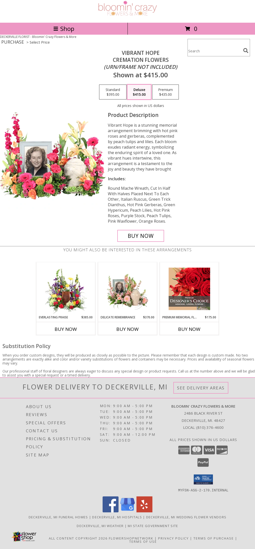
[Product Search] (214, 50)
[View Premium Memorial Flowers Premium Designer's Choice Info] (189, 289)
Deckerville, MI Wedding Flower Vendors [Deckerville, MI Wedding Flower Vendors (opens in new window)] (186, 517)
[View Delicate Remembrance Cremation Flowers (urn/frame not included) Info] (127, 289)
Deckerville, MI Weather (100, 525)
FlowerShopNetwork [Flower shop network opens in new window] (131, 538)
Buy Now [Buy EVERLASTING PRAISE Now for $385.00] (66, 329)
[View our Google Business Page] (127, 510)
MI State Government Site (153, 525)
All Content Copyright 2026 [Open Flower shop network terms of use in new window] (78, 538)
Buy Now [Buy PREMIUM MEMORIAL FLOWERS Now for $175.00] (189, 329)
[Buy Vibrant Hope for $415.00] (140, 236)
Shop (63, 28)
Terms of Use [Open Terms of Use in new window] (143, 541)
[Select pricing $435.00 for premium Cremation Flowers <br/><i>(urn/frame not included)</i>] (165, 92)
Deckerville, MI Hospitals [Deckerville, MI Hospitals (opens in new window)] (117, 517)
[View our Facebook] (111, 510)
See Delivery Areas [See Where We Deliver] (201, 388)
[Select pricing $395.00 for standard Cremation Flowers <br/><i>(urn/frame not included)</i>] (112, 92)
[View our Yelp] (144, 510)
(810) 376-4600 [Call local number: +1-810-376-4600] (210, 427)
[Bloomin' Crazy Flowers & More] (127, 15)
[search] (246, 50)
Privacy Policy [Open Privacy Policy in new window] (173, 538)
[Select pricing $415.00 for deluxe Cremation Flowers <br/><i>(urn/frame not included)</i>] (139, 92)
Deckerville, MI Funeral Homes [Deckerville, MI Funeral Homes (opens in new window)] (58, 517)
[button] (203, 479)
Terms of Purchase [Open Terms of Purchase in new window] (213, 538)
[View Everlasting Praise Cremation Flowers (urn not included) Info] (66, 289)
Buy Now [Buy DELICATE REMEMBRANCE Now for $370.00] (127, 329)
